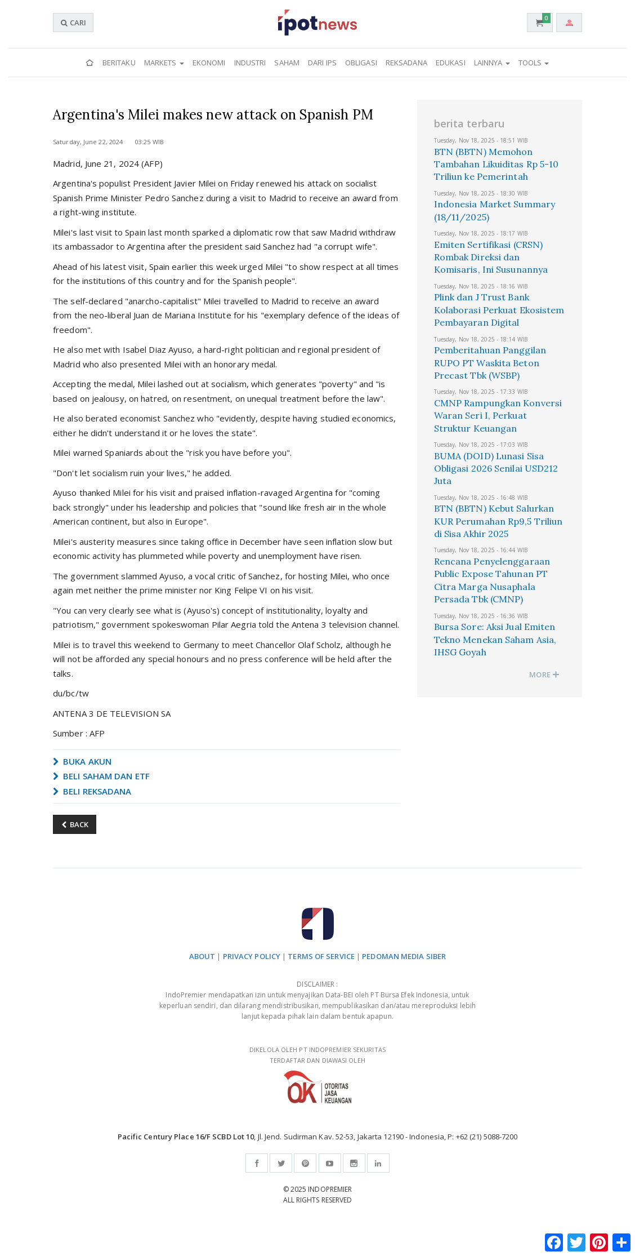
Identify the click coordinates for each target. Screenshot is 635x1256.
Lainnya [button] (492, 62)
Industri (250, 62)
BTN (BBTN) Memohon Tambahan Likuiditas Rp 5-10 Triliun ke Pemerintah (496, 164)
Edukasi (451, 62)
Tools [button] (533, 62)
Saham (286, 62)
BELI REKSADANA (92, 791)
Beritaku (119, 62)
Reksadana (406, 62)
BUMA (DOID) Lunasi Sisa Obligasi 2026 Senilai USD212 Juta (496, 468)
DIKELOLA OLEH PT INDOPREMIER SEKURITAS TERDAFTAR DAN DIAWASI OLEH (317, 1074)
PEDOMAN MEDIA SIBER (404, 956)
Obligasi (361, 62)
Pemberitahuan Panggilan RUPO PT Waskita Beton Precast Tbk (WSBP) (490, 362)
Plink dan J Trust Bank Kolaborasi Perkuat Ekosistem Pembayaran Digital (499, 309)
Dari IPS (322, 62)
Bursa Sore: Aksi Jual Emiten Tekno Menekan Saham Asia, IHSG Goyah (495, 639)
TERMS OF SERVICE (321, 956)
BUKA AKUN (82, 761)
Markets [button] (164, 62)
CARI (73, 22)
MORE (544, 674)
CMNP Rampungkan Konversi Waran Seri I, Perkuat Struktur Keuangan (498, 415)
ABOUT (202, 956)
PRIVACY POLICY (251, 956)
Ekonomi (209, 62)
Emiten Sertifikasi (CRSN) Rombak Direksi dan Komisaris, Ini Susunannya (491, 257)
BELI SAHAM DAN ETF (101, 776)
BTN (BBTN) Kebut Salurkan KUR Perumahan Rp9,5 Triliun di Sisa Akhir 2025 (498, 521)
